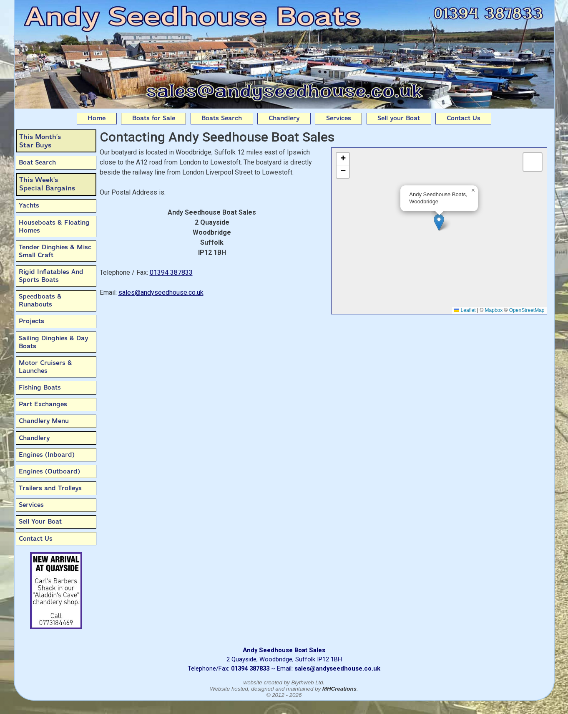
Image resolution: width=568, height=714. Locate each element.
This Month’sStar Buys (40, 141)
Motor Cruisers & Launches (45, 367)
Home (97, 118)
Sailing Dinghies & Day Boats (53, 342)
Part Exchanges (43, 404)
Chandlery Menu (44, 421)
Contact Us (463, 118)
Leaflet (464, 310)
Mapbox (494, 310)
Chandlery (284, 118)
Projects (31, 321)
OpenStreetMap (527, 310)
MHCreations (339, 689)
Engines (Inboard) (47, 454)
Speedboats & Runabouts (40, 300)
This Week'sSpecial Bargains (47, 184)
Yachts (29, 205)
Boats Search (221, 118)
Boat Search (37, 162)
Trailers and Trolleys (50, 488)
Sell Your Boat (40, 521)
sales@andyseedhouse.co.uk (161, 292)
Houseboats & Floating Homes (54, 226)
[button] (439, 222)
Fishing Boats (40, 387)
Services (338, 118)
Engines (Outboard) (49, 471)
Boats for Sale (153, 118)
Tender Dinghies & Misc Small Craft (55, 251)
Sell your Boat (398, 118)
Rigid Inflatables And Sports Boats (51, 276)
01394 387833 (171, 272)
